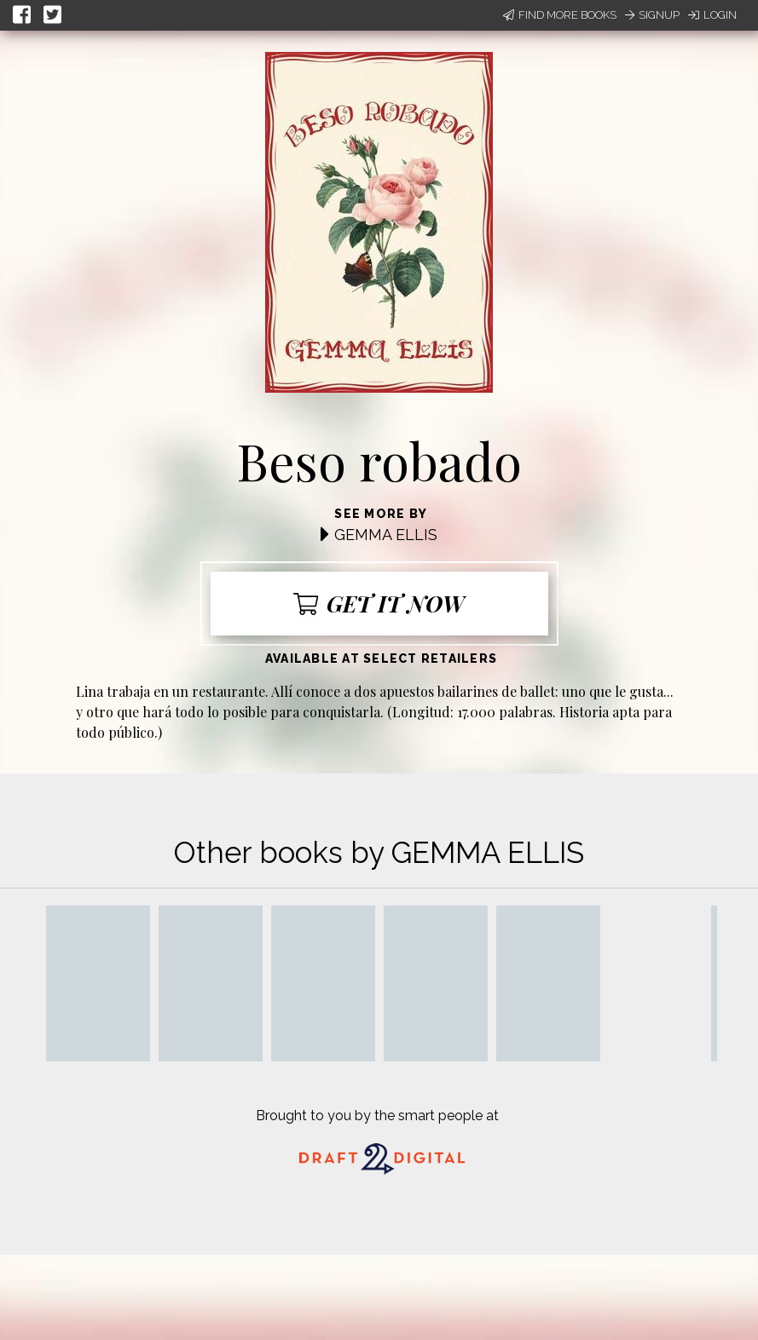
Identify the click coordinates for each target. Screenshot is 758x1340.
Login (712, 15)
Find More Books (559, 15)
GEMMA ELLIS (385, 534)
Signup (652, 15)
